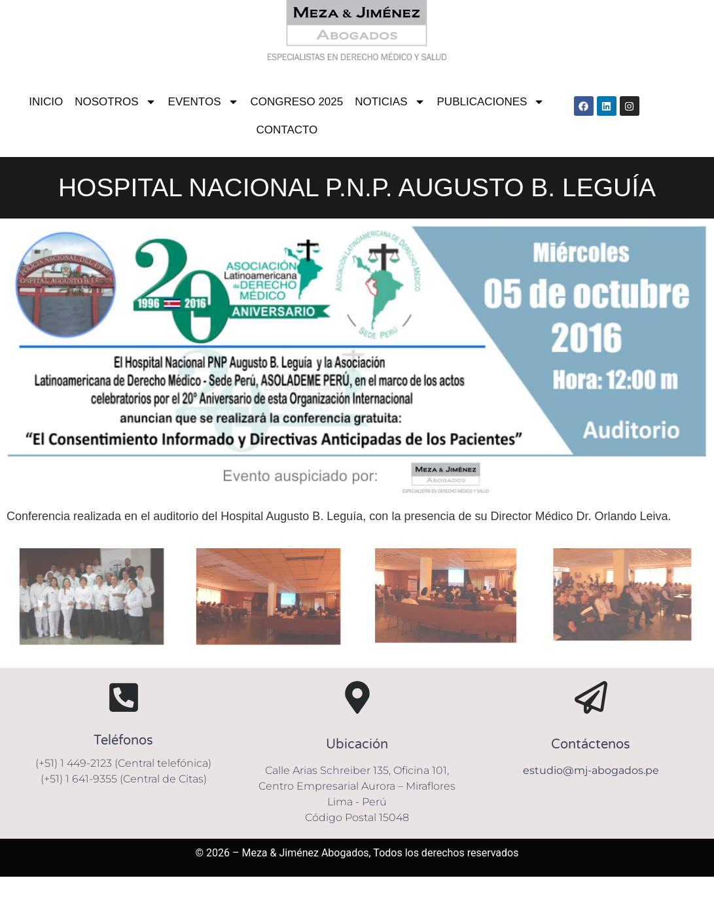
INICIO (46, 102)
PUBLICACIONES (491, 102)
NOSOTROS (115, 102)
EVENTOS (203, 102)
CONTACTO (286, 130)
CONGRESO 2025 (297, 102)
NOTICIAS (390, 102)
